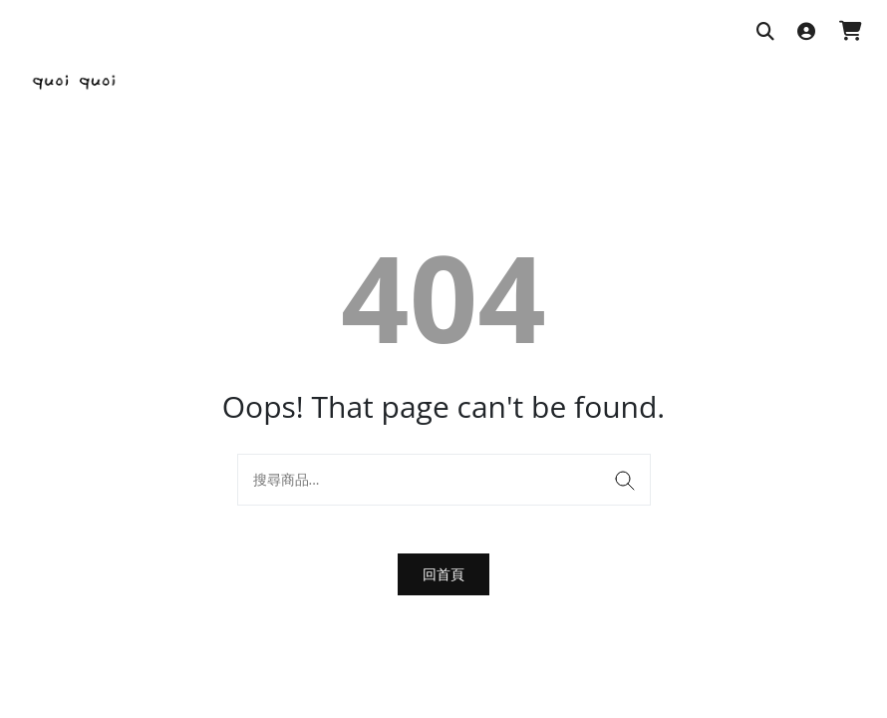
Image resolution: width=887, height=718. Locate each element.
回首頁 (443, 573)
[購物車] (850, 32)
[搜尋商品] (765, 32)
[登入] (806, 32)
